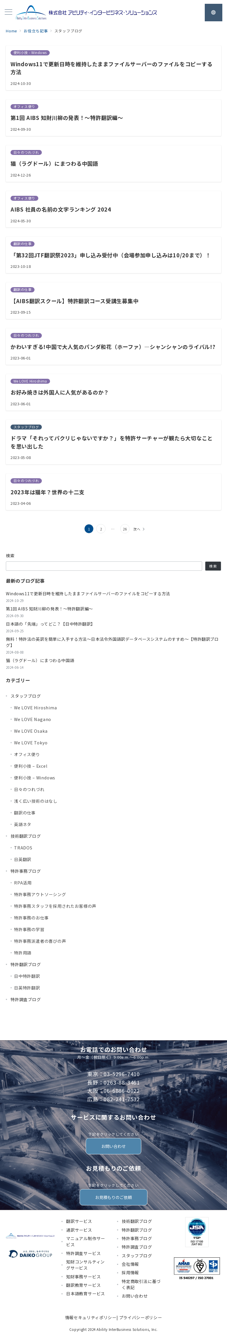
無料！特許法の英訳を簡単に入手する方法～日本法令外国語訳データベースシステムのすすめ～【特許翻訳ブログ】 (112, 642)
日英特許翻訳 (27, 988)
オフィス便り (27, 754)
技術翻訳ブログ (26, 836)
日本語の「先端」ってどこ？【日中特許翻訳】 (50, 624)
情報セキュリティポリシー (90, 1317)
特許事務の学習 (29, 929)
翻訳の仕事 (25, 813)
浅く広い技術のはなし (35, 801)
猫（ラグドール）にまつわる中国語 (40, 660)
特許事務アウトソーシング (40, 894)
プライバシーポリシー (140, 1317)
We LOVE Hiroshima (35, 708)
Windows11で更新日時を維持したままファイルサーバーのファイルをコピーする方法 (88, 593)
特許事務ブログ (26, 871)
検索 (10, 555)
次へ (137, 529)
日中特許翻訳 (27, 976)
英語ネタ (22, 824)
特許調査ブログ (26, 999)
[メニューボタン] (8, 12)
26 (125, 529)
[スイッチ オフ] (213, 12)
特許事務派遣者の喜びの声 (40, 941)
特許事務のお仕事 (31, 918)
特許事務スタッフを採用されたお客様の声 (55, 906)
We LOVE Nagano (32, 719)
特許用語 (22, 953)
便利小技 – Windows (34, 778)
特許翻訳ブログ (26, 964)
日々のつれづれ (29, 789)
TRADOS (23, 848)
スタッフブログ (26, 696)
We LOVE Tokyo (30, 743)
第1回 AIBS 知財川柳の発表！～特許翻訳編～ (49, 609)
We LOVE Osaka (30, 731)
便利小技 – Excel (31, 766)
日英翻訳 (22, 859)
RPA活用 (23, 883)
